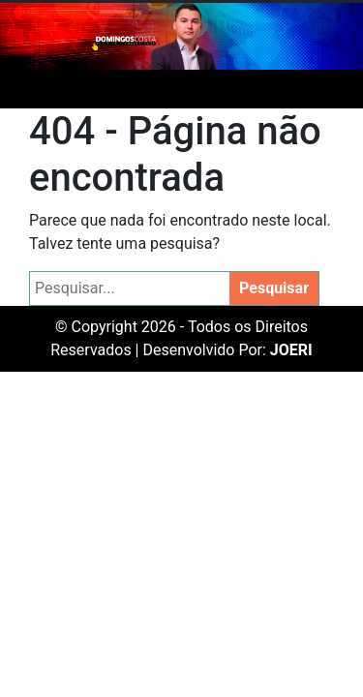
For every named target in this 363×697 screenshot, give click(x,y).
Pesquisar (274, 288)
